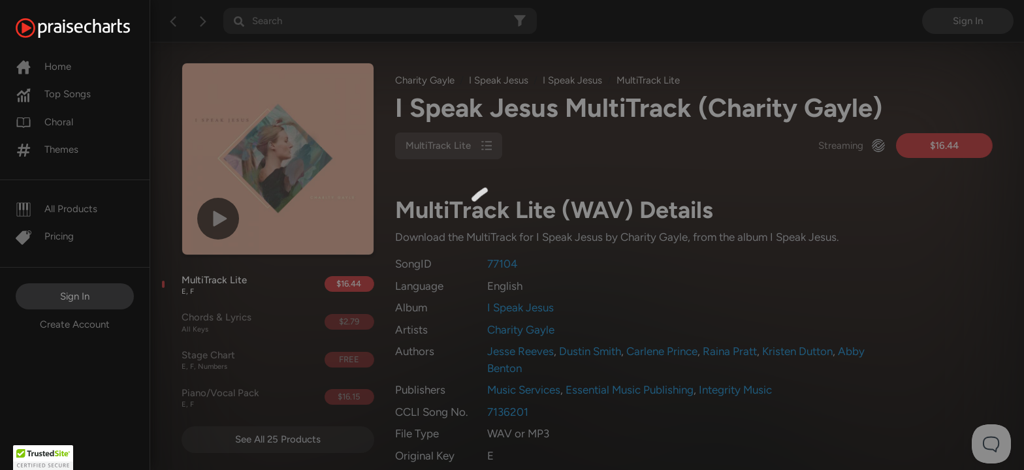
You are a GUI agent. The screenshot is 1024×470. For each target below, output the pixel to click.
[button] (43, 457)
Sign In (74, 296)
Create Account (75, 324)
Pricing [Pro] (45, 236)
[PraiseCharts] (89, 28)
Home (43, 66)
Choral (44, 122)
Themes (47, 149)
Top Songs (53, 94)
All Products (56, 209)
